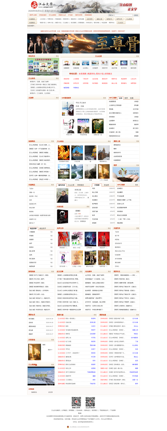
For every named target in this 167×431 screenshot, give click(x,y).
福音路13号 (32, 204)
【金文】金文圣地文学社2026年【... (68, 283)
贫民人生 (68, 337)
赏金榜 (106, 185)
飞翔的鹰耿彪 (91, 372)
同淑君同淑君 (134, 372)
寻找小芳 (69, 127)
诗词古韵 (89, 22)
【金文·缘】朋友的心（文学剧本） (39, 290)
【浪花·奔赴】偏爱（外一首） (38, 164)
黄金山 (136, 357)
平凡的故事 (120, 196)
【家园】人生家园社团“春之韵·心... (67, 294)
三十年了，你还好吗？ (73, 353)
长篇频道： (32, 19)
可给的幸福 (83, 127)
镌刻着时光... (104, 153)
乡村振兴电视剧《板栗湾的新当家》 (40, 215)
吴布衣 (31, 322)
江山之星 (71, 185)
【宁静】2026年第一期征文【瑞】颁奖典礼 (43, 84)
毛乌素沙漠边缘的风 (72, 330)
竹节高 (93, 337)
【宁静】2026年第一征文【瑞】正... (68, 302)
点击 (120, 98)
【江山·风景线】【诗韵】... (116, 330)
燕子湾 (117, 236)
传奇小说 (50, 22)
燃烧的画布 (112, 124)
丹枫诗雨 (66, 83)
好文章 (50, 392)
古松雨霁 (92, 334)
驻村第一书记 (33, 196)
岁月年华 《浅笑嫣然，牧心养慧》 (95, 302)
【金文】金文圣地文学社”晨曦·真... (67, 306)
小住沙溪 (77, 153)
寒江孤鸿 (32, 259)
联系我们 (94, 410)
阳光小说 (100, 74)
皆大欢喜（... (64, 258)
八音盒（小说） (77, 258)
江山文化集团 (55, 410)
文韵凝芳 (95, 64)
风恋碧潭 (124, 79)
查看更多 (83, 221)
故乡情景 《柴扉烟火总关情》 (94, 290)
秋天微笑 (31, 319)
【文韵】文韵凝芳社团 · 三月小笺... (68, 286)
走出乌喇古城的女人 (115, 113)
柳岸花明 (133, 64)
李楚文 (136, 334)
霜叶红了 (32, 223)
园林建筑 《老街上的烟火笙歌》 (95, 283)
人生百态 (42, 19)
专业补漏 (95, 219)
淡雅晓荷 (66, 64)
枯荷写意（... (104, 258)
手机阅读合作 (104, 410)
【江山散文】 (104, 326)
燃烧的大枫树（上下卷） (124, 200)
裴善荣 (31, 239)
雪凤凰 (111, 109)
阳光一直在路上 (70, 318)
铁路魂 (31, 211)
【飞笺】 (70, 15)
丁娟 (136, 341)
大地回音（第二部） (115, 132)
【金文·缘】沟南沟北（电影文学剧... (40, 306)
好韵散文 (108, 74)
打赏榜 (97, 185)
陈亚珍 (31, 247)
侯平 (30, 243)
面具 (67, 326)
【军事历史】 (61, 326)
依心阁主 (95, 196)
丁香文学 (85, 79)
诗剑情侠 (112, 117)
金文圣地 (95, 79)
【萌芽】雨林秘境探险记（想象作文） (125, 309)
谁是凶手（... (104, 240)
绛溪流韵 (105, 83)
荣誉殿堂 (80, 185)
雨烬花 (68, 334)
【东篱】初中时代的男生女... (117, 372)
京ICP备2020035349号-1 (85, 422)
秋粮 (137, 132)
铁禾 (93, 215)
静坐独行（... (64, 240)
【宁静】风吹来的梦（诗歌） (117, 380)
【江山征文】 (104, 330)
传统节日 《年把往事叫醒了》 (94, 309)
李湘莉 (31, 236)
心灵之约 (133, 79)
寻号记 (68, 349)
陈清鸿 (93, 318)
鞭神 (115, 149)
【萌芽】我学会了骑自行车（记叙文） (125, 286)
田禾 (94, 360)
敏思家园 (66, 88)
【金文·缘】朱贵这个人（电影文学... (40, 298)
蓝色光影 (95, 207)
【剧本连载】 (61, 383)
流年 (30, 200)
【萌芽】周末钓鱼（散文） (122, 279)
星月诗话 (124, 64)
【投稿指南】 (88, 15)
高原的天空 (32, 262)
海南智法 (34, 392)
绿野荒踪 (133, 83)
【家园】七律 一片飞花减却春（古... (40, 149)
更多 (57, 56)
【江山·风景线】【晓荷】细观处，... (40, 152)
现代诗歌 (96, 22)
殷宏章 (93, 341)
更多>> (50, 350)
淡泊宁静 (114, 64)
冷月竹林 (135, 109)
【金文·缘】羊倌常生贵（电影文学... (40, 309)
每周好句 (109, 19)
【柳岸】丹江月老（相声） (37, 279)
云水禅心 (86, 64)
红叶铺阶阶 (134, 337)
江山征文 (120, 22)
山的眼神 (112, 120)
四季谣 (77, 172)
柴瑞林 (136, 136)
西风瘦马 (124, 83)
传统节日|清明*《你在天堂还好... (95, 286)
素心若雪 (32, 251)
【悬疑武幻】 (61, 334)
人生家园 (76, 79)
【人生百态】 (61, 318)
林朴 (94, 380)
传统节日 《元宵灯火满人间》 (94, 306)
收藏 (131, 98)
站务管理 (89, 19)
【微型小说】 (104, 368)
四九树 (31, 330)
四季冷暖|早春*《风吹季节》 (94, 298)
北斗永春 (135, 318)
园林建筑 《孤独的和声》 (93, 294)
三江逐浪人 (69, 380)
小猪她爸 (32, 232)
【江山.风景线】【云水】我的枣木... (40, 156)
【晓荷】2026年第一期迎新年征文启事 (69, 309)
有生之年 (68, 368)
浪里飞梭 (95, 211)
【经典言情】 (61, 345)
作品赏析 (104, 22)
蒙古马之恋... (90, 258)
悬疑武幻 (73, 19)
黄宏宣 (93, 353)
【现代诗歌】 (104, 380)
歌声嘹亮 (95, 204)
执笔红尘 (135, 120)
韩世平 (93, 330)
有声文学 (119, 19)
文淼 (82, 106)
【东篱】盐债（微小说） (116, 368)
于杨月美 (92, 383)
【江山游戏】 (52, 15)
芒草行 (117, 266)
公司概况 (64, 410)
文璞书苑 (85, 83)
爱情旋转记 (117, 145)
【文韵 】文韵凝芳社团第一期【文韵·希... (43, 90)
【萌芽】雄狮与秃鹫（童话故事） (124, 283)
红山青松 (135, 345)
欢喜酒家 (82, 74)
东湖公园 (78, 190)
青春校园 (58, 19)
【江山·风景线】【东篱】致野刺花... (40, 168)
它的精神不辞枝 (64, 153)
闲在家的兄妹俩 (70, 383)
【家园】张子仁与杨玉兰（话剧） (39, 275)
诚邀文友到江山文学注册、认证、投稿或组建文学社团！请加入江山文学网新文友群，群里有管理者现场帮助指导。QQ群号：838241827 (76, 31)
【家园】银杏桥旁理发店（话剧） (39, 286)
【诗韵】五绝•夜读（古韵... (116, 364)
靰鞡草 (93, 364)
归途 (64, 172)
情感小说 (42, 22)
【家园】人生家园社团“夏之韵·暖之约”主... (43, 87)
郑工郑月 (135, 128)
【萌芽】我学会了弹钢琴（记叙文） (125, 302)
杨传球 (136, 124)
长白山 (136, 326)
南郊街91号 (117, 152)
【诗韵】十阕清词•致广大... (116, 353)
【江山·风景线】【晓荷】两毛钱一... (40, 172)
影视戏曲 (81, 22)
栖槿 (44, 345)
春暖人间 (135, 330)
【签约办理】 (79, 15)
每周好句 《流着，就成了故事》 (40, 81)
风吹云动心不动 (120, 251)
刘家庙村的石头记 (114, 136)
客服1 (80, 413)
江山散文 (66, 22)
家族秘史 (68, 345)
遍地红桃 (68, 357)
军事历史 (50, 19)
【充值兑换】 (43, 15)
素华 (136, 383)
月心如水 (82, 103)
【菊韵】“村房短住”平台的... (117, 334)
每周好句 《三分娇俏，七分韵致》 (40, 93)
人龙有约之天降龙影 (115, 105)
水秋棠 (136, 101)
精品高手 (43, 228)
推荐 (126, 98)
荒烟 (90, 172)
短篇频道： (32, 22)
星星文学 (105, 79)
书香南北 (76, 88)
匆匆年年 (68, 376)
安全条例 (79, 410)
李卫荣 (93, 357)
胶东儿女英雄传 (70, 364)
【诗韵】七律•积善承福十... (116, 322)
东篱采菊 (76, 64)
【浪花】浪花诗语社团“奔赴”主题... (67, 298)
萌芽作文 (111, 22)
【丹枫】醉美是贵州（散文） (117, 326)
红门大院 (68, 341)
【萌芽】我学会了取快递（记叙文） (125, 290)
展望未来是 (32, 326)
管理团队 (71, 410)
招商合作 (86, 413)
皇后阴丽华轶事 (122, 207)
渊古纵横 (117, 262)
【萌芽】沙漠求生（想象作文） (123, 306)
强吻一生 (32, 192)
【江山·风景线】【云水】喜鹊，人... (40, 145)
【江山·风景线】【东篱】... (116, 360)
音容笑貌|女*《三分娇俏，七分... (95, 279)
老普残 (93, 368)
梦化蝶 (136, 105)
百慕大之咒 (120, 204)
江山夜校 (129, 19)
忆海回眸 (117, 255)
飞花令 (31, 188)
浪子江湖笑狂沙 (70, 372)
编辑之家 (99, 19)
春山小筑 (114, 83)
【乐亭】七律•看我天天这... (116, 357)
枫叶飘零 (135, 364)
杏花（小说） (77, 240)
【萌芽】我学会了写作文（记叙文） (125, 298)
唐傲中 (31, 334)
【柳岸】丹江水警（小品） (37, 294)
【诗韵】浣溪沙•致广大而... (116, 318)
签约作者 (61, 185)
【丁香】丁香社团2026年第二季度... (68, 279)
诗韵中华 (105, 64)
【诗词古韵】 (104, 318)
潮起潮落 (120, 223)
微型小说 (58, 22)
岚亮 (30, 255)
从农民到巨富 (118, 156)
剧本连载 (81, 19)
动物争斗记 (32, 219)
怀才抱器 (135, 376)
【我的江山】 (62, 15)
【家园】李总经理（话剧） (37, 283)
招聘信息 (87, 410)
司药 (93, 188)
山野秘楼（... (90, 240)
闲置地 (117, 239)
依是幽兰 (95, 200)
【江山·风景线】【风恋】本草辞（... (40, 179)
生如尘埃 (68, 322)
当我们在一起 (98, 127)
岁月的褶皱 (118, 259)
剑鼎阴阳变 (112, 101)
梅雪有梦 (32, 266)
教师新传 (117, 247)
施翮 (94, 376)
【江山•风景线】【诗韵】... (116, 337)
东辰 (136, 349)
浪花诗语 (66, 79)
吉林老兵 (135, 113)
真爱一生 (135, 380)
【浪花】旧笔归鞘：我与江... (117, 383)
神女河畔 (32, 208)
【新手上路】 (33, 15)
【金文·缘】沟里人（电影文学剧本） (40, 302)
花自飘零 (120, 192)
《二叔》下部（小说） (124, 219)
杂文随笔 (73, 22)
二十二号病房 (104, 172)
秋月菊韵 (95, 83)
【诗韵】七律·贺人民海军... (116, 341)
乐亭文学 (76, 83)
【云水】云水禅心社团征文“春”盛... (67, 290)
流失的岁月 (118, 243)
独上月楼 (95, 192)
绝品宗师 (33, 228)
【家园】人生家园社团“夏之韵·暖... (67, 275)
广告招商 (113, 410)
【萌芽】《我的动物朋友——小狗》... (125, 275)
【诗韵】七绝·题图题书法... (116, 345)
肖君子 (93, 349)
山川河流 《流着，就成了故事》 (95, 275)
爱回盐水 (68, 360)
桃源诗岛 (91, 74)
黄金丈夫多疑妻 (122, 215)
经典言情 (66, 19)
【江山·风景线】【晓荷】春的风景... (40, 160)
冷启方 (93, 326)
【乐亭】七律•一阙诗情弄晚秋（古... (40, 175)
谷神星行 (112, 128)
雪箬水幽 (92, 345)
